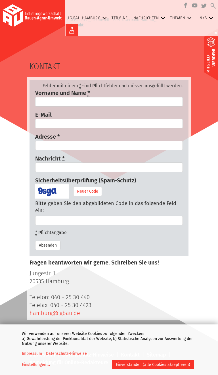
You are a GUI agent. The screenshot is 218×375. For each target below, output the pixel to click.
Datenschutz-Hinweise (66, 353)
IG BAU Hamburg (88, 18)
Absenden (48, 245)
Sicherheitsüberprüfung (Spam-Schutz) (85, 180)
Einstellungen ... (36, 364)
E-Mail (43, 114)
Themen (182, 18)
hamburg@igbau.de (55, 313)
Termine (120, 17)
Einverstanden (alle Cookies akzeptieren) (153, 364)
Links (205, 18)
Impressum (32, 353)
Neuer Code (87, 191)
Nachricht (50, 158)
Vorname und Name (62, 93)
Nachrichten (150, 18)
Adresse (47, 136)
